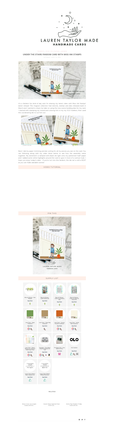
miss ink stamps (53, 51)
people (64, 51)
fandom (40, 51)
